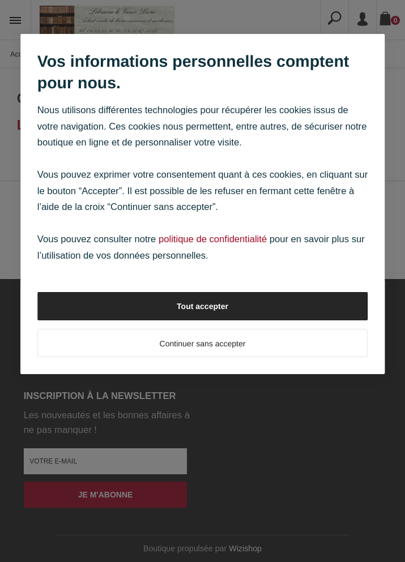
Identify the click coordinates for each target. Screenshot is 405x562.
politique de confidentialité (213, 239)
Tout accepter (202, 306)
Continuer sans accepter (203, 343)
